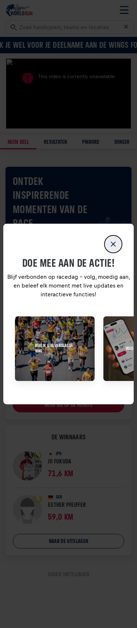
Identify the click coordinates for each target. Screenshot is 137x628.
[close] (113, 244)
